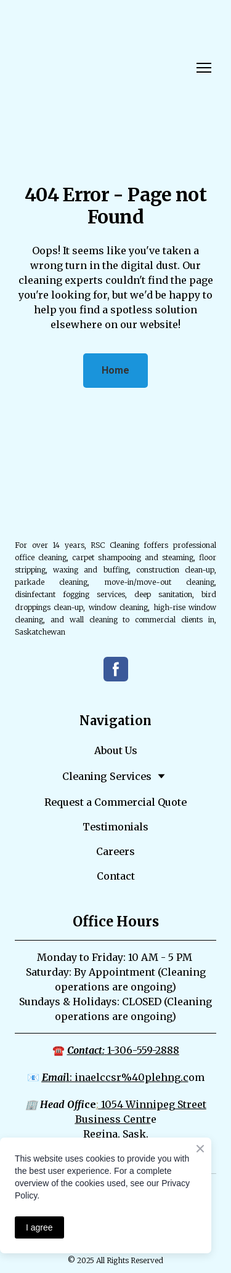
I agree (39, 1227)
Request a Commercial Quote (115, 802)
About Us (115, 750)
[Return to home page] (59, 67)
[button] (115, 370)
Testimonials (115, 827)
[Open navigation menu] (204, 67)
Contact (116, 876)
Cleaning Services (107, 776)
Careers (115, 851)
